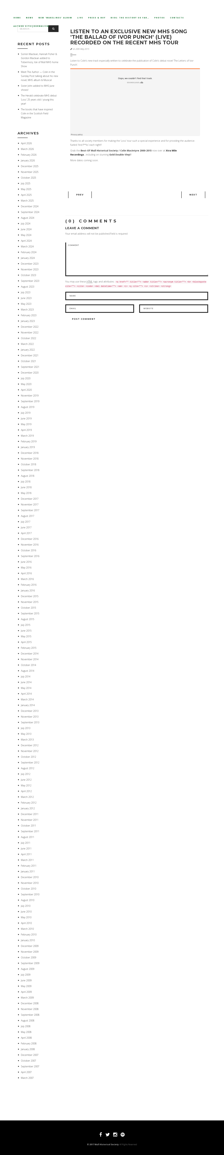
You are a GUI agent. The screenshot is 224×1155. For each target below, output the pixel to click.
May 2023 (26, 303)
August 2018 (27, 475)
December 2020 (29, 372)
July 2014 (25, 676)
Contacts (177, 18)
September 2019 (30, 401)
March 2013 (27, 739)
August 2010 (27, 900)
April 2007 (26, 1072)
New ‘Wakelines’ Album (55, 18)
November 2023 (29, 269)
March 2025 (27, 200)
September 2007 (30, 1066)
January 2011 (28, 871)
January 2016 (28, 590)
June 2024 (26, 229)
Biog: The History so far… (130, 18)
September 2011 (30, 831)
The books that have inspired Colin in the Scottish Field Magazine (37, 113)
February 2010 (28, 934)
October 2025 (28, 177)
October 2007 (28, 1060)
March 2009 (27, 997)
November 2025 (29, 172)
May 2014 (26, 688)
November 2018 (29, 458)
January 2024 (28, 258)
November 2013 (29, 716)
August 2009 (27, 969)
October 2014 (28, 665)
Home (17, 18)
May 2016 (26, 567)
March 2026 (27, 149)
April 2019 (26, 430)
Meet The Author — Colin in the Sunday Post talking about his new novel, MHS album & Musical (39, 76)
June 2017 (26, 527)
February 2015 (28, 647)
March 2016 (27, 579)
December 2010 (29, 877)
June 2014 (26, 682)
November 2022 (29, 332)
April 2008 (26, 1037)
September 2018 (30, 470)
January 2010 (28, 940)
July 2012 (25, 774)
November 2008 (29, 1009)
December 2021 (29, 355)
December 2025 (29, 166)
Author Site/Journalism (31, 26)
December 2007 (29, 1055)
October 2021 (28, 361)
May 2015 (26, 636)
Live (80, 18)
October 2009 (28, 957)
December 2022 (29, 326)
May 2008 (26, 1032)
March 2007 (27, 1077)
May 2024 (26, 235)
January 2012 (28, 808)
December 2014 (29, 653)
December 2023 (29, 263)
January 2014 (28, 705)
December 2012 (29, 745)
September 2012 (30, 762)
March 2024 (27, 246)
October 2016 (28, 550)
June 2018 (26, 487)
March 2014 (27, 699)
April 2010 (26, 923)
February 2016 (28, 584)
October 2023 (28, 275)
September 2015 (30, 613)
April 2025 (26, 194)
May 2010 (26, 917)
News (29, 18)
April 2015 (26, 642)
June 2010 (26, 911)
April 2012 (26, 791)
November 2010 (29, 883)
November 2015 (29, 602)
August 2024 (27, 217)
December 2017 (29, 498)
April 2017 (26, 533)
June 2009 (26, 980)
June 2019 (26, 418)
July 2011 (25, 842)
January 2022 (28, 349)
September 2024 (30, 212)
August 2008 (27, 1020)
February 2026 (28, 154)
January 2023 (28, 321)
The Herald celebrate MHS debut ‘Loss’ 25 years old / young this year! (39, 99)
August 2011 (27, 837)
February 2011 (28, 865)
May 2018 (26, 493)
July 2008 (25, 1026)
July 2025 (25, 183)
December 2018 (29, 452)
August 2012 (27, 768)
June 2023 (26, 298)
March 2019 (27, 435)
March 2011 (27, 860)
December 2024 (29, 206)
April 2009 (26, 991)
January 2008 (28, 1049)
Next (193, 194)
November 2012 (29, 751)
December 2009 (29, 946)
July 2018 (25, 481)
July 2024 (25, 223)
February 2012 (28, 802)
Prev (80, 194)
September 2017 (30, 510)
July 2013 (25, 728)
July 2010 (25, 905)
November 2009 (29, 951)
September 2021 (30, 366)
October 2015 (28, 607)
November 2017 (29, 504)
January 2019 (28, 447)
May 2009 (26, 986)
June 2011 (26, 848)
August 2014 (27, 670)
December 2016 (29, 538)
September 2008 (30, 1014)
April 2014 (26, 693)
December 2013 (29, 710)
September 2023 (30, 280)
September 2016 (30, 556)
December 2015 (29, 596)
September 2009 (30, 963)
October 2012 (28, 756)
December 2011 (29, 814)
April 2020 (26, 389)
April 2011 (26, 854)
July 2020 (25, 378)
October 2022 (28, 338)
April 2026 (26, 143)
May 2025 (26, 189)
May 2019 (26, 424)
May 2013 (26, 733)
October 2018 (28, 464)
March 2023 (27, 309)
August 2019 (27, 407)
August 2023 (27, 286)
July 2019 (25, 412)
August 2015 (27, 619)
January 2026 (28, 160)
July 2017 (25, 521)
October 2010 (28, 888)
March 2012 (27, 796)
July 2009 (25, 974)
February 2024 (28, 252)
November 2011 (29, 819)
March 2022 (27, 344)
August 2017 (27, 516)
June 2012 (26, 779)
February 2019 (28, 441)
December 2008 (29, 1003)
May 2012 (26, 785)
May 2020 (26, 384)
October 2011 (28, 825)
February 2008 (28, 1043)
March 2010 (27, 928)
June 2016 (26, 561)
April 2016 (26, 573)
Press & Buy (97, 18)
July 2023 (25, 292)
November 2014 (29, 659)
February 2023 (28, 315)
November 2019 (29, 395)
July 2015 (25, 624)
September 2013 (30, 722)
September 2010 (30, 894)
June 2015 (26, 630)
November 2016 (29, 544)
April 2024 (26, 240)
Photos (159, 18)
